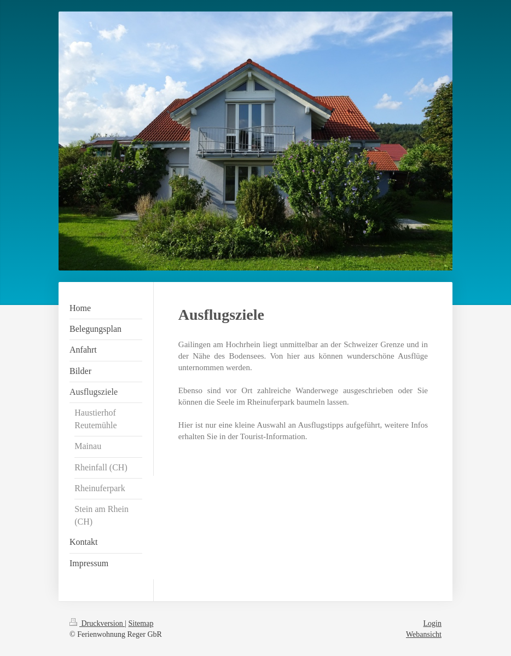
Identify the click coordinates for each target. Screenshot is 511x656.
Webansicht (424, 634)
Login (432, 623)
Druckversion (97, 623)
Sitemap (141, 623)
